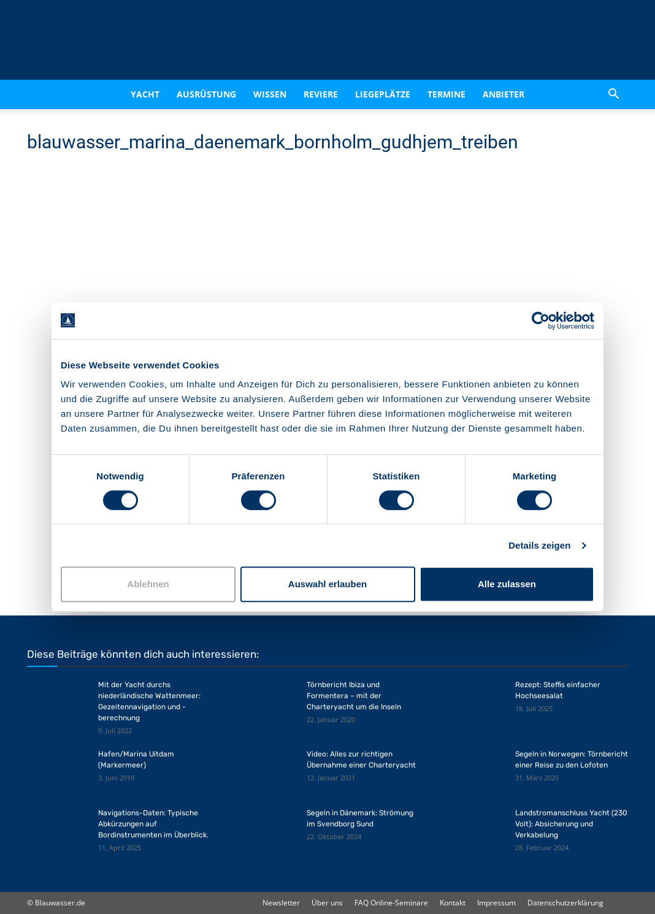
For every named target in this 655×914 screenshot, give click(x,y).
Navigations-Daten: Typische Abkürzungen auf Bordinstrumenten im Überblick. (153, 824)
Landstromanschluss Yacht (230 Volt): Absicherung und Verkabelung (571, 824)
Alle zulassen (507, 584)
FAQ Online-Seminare (391, 902)
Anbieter (503, 94)
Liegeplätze (382, 94)
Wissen (269, 94)
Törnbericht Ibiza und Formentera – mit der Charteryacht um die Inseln (354, 695)
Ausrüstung (206, 94)
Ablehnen (148, 584)
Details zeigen (539, 545)
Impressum (496, 902)
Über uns (327, 902)
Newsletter (281, 902)
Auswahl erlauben (327, 584)
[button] (613, 94)
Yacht (145, 94)
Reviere (321, 94)
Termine (446, 94)
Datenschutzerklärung (565, 902)
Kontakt (452, 902)
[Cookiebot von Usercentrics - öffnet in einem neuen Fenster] (540, 320)
